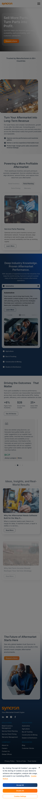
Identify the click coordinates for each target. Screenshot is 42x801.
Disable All (20, 791)
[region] (21, 782)
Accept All (20, 785)
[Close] (39, 767)
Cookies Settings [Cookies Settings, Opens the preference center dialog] (20, 796)
